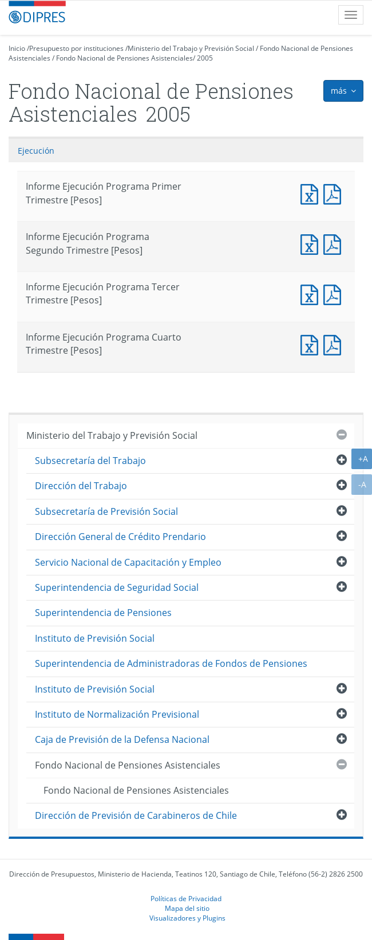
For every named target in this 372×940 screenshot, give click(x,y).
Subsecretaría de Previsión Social (106, 511)
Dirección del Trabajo (81, 485)
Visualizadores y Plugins (187, 917)
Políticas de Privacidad (186, 898)
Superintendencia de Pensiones (103, 612)
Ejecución (36, 150)
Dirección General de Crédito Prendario (120, 536)
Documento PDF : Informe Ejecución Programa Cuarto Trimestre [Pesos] (334, 344)
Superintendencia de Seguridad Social (117, 587)
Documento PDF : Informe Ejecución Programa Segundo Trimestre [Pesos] (334, 243)
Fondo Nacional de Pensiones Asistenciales (124, 58)
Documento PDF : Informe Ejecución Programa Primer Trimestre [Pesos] (334, 193)
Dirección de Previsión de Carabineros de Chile (136, 815)
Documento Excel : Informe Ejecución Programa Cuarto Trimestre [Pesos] (311, 344)
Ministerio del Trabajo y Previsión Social (191, 48)
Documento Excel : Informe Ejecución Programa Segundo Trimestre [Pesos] (311, 243)
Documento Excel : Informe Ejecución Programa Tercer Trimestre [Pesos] (311, 293)
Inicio (17, 48)
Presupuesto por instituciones (76, 48)
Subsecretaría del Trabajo (90, 460)
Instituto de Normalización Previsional (117, 714)
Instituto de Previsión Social (95, 638)
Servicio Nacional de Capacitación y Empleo (128, 562)
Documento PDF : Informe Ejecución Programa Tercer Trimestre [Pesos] (334, 293)
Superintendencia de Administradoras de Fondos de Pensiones (171, 663)
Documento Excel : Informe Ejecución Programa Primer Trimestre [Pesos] (311, 193)
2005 (205, 58)
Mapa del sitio (187, 908)
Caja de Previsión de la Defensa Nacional (122, 739)
